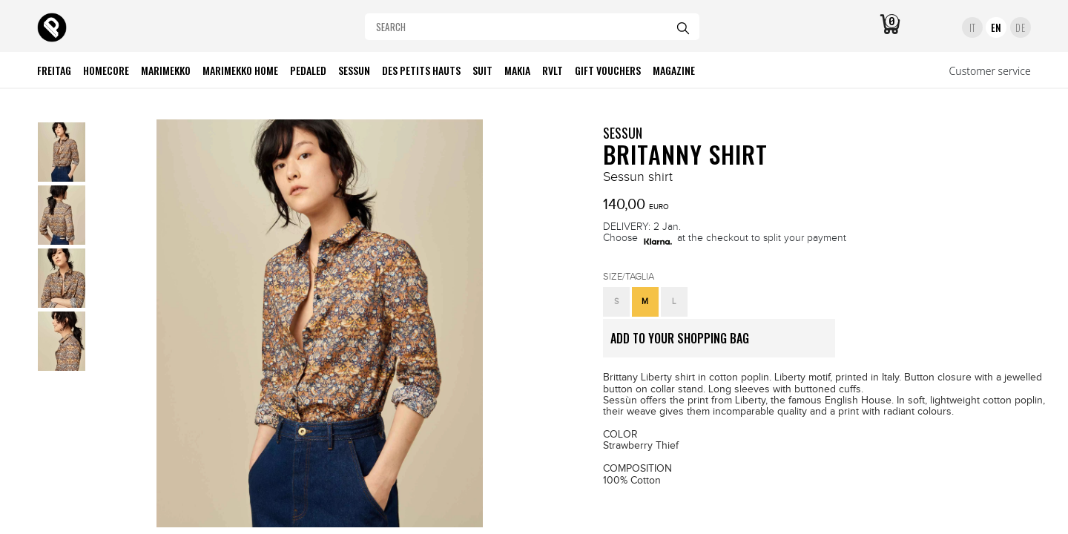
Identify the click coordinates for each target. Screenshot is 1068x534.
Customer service (990, 71)
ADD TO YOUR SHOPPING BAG (722, 343)
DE (1020, 27)
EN (996, 27)
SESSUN (622, 132)
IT (972, 27)
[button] (616, 302)
